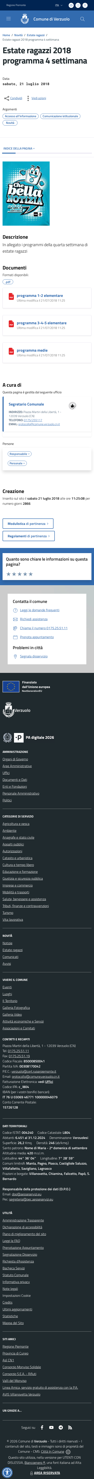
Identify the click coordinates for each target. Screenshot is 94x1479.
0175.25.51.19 (19, 1056)
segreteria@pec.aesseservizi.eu (31, 1199)
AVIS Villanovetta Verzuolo (21, 1394)
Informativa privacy (16, 1281)
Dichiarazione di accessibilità (22, 1227)
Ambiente (9, 830)
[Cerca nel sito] (82, 19)
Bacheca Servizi (14, 1268)
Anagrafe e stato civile (18, 837)
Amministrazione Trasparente (23, 1220)
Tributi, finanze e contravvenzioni (26, 905)
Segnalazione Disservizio (20, 1254)
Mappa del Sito (13, 1322)
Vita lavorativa (13, 919)
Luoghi (7, 993)
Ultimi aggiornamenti (17, 1309)
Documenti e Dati (15, 779)
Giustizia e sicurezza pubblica (23, 878)
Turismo (8, 912)
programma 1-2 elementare (40, 295)
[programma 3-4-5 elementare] (11, 323)
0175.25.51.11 (18, 1050)
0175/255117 (33, 420)
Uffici (6, 772)
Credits (7, 1302)
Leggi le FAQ (11, 1240)
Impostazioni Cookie (17, 1295)
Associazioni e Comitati (19, 1028)
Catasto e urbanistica (17, 857)
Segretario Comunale (26, 404)
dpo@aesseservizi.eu (26, 1194)
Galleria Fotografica (16, 1007)
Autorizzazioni (12, 851)
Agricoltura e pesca (16, 823)
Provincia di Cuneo (15, 1353)
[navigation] (8, 18)
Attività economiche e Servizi (23, 1021)
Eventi (7, 987)
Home (6, 35)
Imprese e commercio (18, 885)
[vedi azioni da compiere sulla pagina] (35, 98)
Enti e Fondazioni (15, 786)
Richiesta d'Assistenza (18, 1261)
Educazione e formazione (20, 871)
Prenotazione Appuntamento (23, 1247)
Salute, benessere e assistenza (24, 899)
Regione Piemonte (16, 1346)
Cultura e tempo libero (18, 864)
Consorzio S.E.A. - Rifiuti (19, 1373)
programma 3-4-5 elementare (42, 323)
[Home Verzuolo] (43, 19)
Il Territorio (10, 1000)
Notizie (7, 943)
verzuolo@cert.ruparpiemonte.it (34, 1071)
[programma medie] (11, 351)
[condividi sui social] (13, 98)
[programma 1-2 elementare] (11, 296)
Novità (18, 35)
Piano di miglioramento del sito (24, 1233)
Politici (7, 800)
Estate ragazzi (36, 35)
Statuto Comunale (16, 1275)
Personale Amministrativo (21, 793)
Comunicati (10, 956)
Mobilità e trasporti (16, 892)
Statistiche (10, 1316)
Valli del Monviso (14, 1380)
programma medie (32, 350)
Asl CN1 (8, 1360)
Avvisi (7, 963)
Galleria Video (12, 1014)
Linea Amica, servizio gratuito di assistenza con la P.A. (40, 1387)
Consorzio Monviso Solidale (22, 1366)
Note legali (10, 1288)
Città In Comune (52, 1451)
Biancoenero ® (35, 1462)
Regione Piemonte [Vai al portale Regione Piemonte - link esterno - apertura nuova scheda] (16, 5)
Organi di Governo (15, 759)
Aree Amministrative (17, 765)
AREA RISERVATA (44, 1472)
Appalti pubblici (13, 844)
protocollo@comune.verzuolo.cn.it (39, 424)
